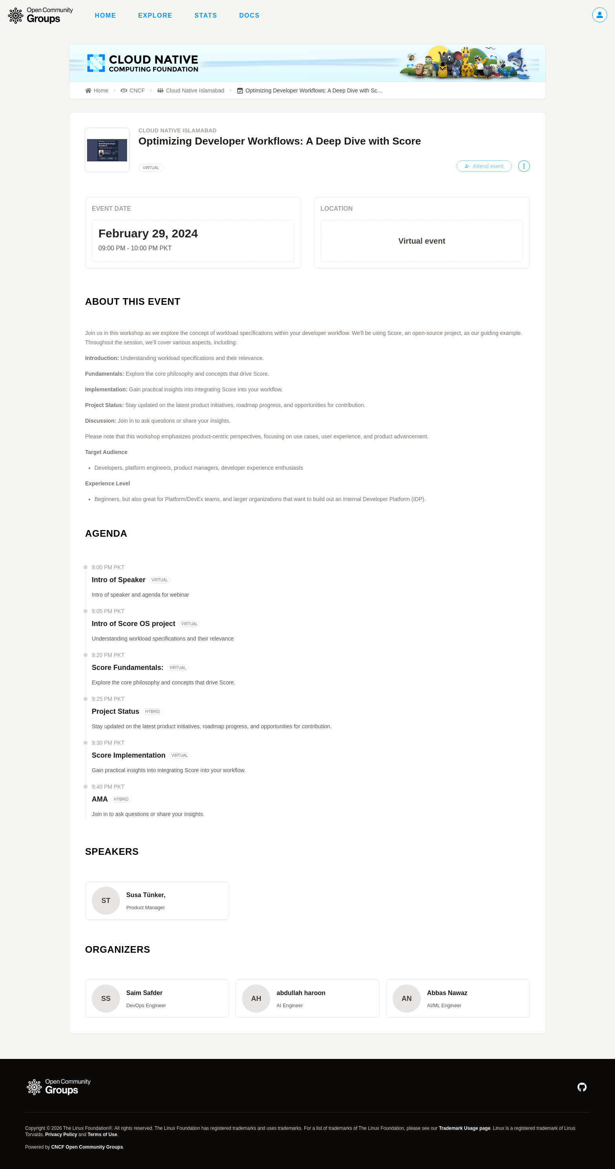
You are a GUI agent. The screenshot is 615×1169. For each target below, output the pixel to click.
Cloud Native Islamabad (177, 130)
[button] (157, 900)
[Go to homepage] (44, 15)
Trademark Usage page (464, 1128)
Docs (249, 15)
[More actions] (524, 166)
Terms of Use (102, 1134)
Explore (155, 15)
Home (105, 15)
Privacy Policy (61, 1134)
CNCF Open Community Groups (87, 1147)
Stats (206, 15)
